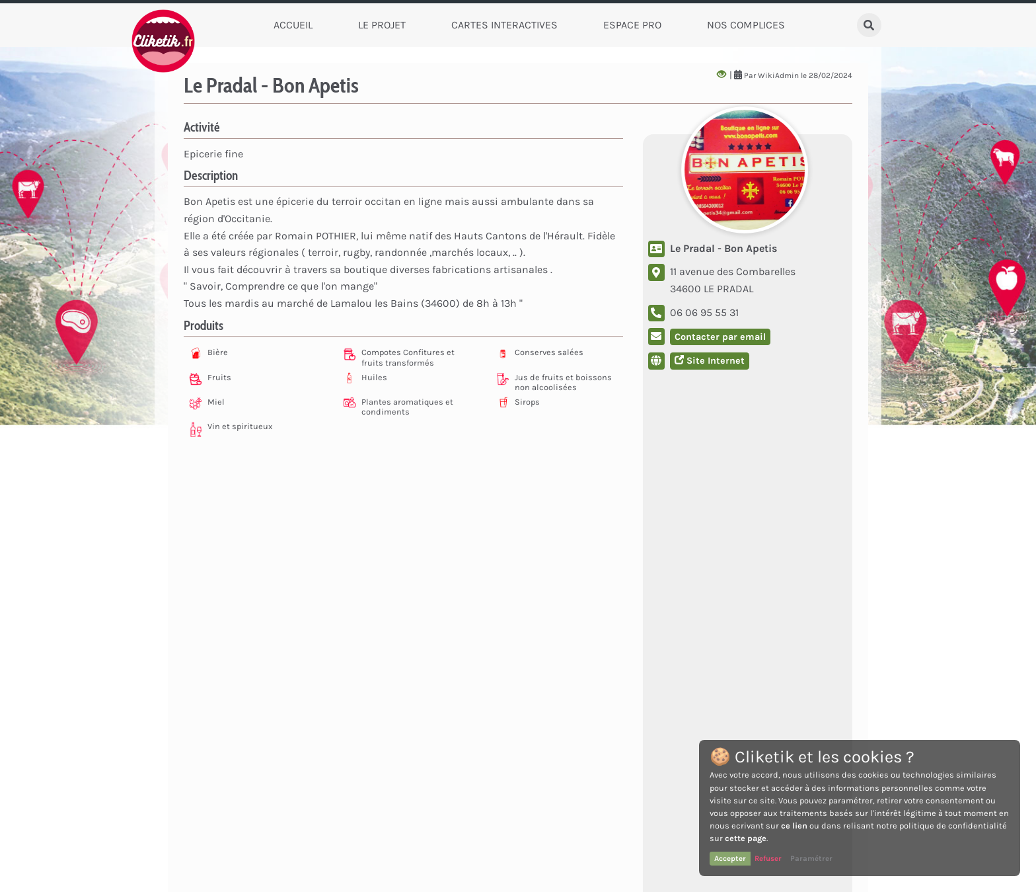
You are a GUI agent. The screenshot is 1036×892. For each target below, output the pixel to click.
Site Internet (710, 360)
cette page (745, 838)
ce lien (794, 826)
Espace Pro (632, 25)
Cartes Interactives (504, 25)
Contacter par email (720, 337)
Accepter (730, 858)
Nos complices (746, 25)
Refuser (768, 858)
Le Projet (382, 25)
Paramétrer (811, 858)
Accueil (293, 25)
